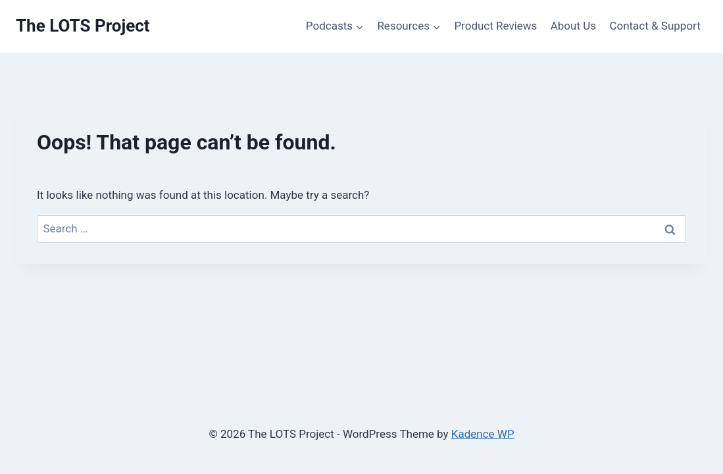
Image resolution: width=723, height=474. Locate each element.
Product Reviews (495, 25)
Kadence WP (482, 433)
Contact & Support (654, 25)
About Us (573, 25)
